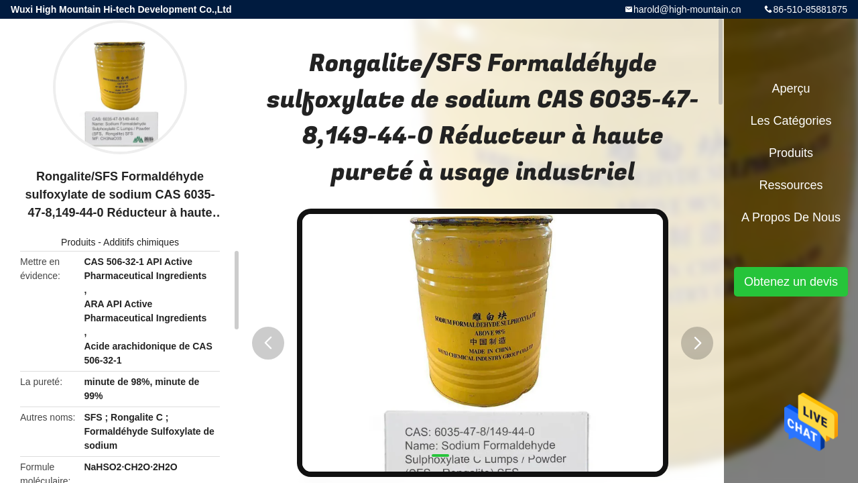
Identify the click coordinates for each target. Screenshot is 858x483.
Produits (78, 242)
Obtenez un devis (791, 281)
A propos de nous (791, 217)
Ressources (790, 185)
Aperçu (791, 88)
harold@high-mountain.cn (687, 9)
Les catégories (790, 120)
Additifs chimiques (141, 242)
